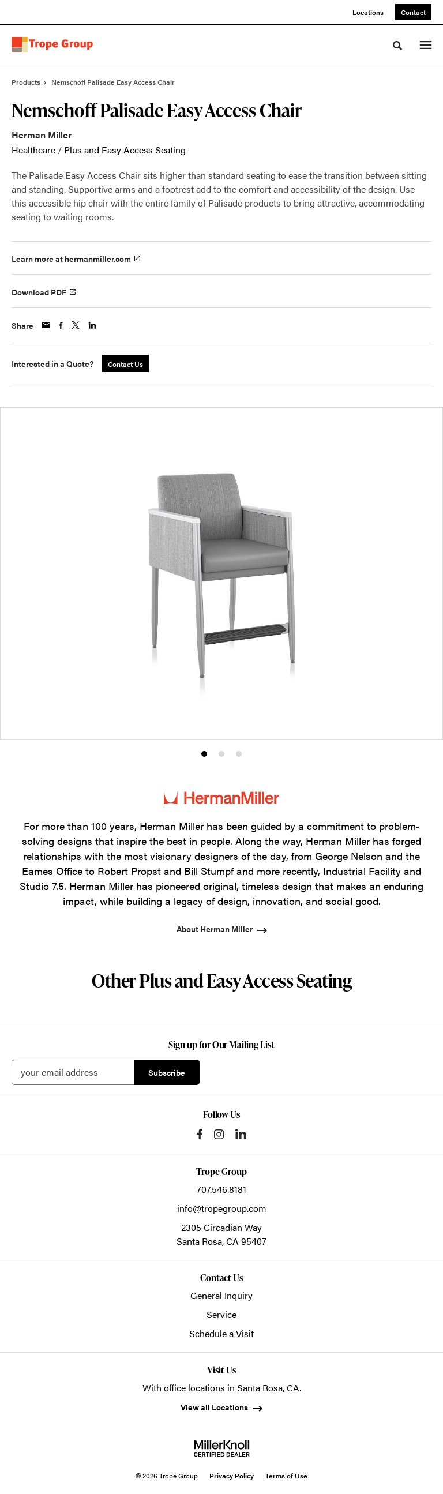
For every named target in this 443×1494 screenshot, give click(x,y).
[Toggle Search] (397, 45)
